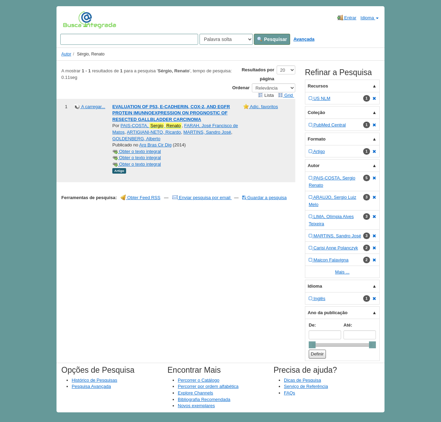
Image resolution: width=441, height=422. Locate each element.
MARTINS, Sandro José (207, 132)
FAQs (289, 392)
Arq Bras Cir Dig (155, 144)
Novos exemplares (196, 405)
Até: (347, 325)
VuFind (73, 19)
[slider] (312, 344)
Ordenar (241, 87)
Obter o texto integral (136, 151)
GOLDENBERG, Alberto (136, 138)
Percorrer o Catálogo (198, 380)
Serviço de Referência (306, 386)
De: (312, 325)
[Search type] (226, 39)
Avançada (304, 39)
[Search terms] (129, 39)
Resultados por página (258, 74)
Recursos (318, 86)
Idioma (369, 17)
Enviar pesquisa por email (202, 197)
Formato (317, 139)
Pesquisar (272, 39)
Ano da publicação (328, 312)
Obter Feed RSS (141, 197)
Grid (286, 95)
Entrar (346, 17)
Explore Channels (195, 392)
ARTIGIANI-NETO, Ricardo (154, 132)
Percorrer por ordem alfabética (208, 386)
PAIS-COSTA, (151, 126)
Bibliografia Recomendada (204, 399)
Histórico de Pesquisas (94, 380)
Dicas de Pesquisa (302, 380)
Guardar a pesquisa (264, 197)
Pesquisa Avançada (91, 386)
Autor (66, 54)
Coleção (316, 112)
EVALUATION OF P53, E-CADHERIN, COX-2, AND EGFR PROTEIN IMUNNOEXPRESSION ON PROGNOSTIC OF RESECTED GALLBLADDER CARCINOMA (171, 113)
